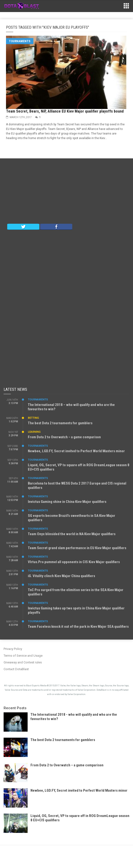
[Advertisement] (66, 192)
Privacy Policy (13, 649)
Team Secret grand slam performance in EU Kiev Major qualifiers (77, 548)
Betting (33, 417)
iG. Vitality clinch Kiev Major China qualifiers (61, 576)
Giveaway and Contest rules (23, 662)
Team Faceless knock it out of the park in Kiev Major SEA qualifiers (78, 626)
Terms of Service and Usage (23, 655)
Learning (34, 431)
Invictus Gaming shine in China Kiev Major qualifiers (67, 501)
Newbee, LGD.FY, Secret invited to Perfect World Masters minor (76, 451)
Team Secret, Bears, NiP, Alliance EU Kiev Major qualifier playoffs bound (65, 111)
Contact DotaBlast (16, 669)
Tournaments (19, 41)
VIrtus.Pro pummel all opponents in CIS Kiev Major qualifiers (74, 562)
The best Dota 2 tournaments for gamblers (60, 423)
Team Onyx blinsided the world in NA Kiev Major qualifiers (71, 534)
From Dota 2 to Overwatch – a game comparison (64, 437)
